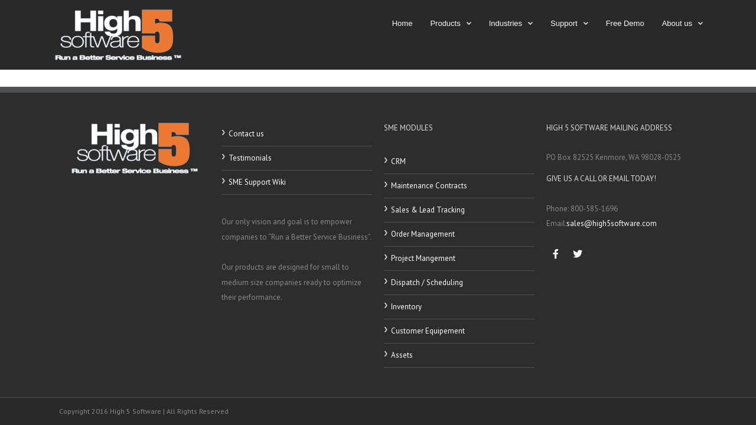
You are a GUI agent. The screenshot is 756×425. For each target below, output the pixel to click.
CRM (398, 161)
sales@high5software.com (611, 223)
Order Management (423, 234)
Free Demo (625, 23)
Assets (402, 355)
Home (402, 23)
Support (569, 23)
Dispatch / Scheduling (427, 282)
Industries (511, 23)
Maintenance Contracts (429, 186)
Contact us (246, 134)
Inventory (406, 307)
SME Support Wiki (257, 182)
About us (682, 23)
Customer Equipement (428, 331)
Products (450, 23)
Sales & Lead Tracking (428, 210)
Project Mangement (423, 258)
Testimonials (250, 158)
